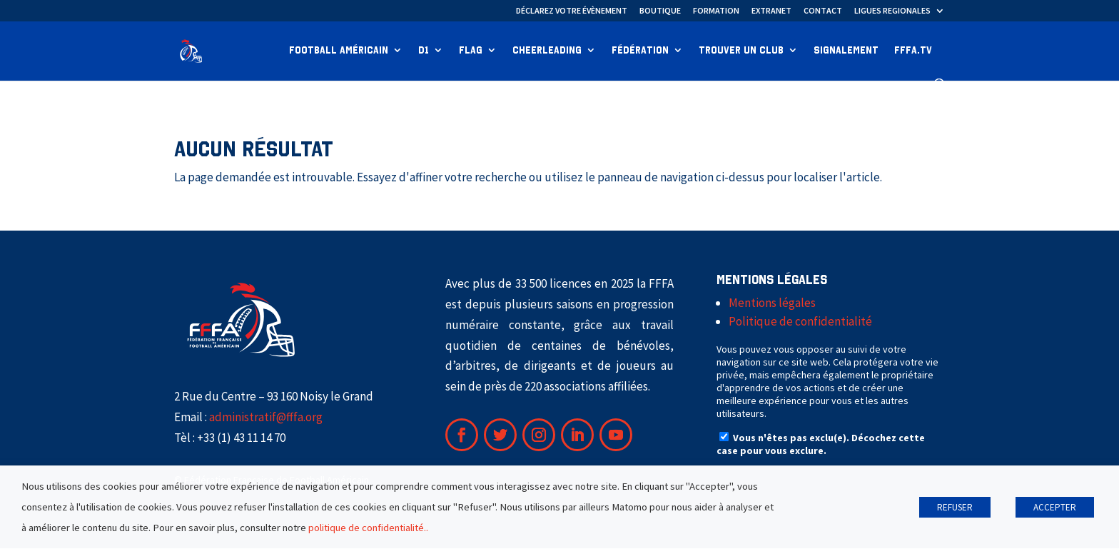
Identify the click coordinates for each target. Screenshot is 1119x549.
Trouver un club (741, 51)
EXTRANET (771, 11)
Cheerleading (547, 51)
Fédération (640, 51)
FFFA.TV (913, 51)
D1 (423, 51)
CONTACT (823, 11)
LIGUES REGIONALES (892, 11)
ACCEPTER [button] (1054, 507)
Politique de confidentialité (800, 322)
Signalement (846, 51)
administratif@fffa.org (266, 417)
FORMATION (716, 11)
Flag (470, 51)
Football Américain (338, 51)
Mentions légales (772, 303)
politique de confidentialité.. (368, 527)
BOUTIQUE (660, 11)
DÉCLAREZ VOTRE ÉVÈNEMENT (571, 11)
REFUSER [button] (955, 507)
